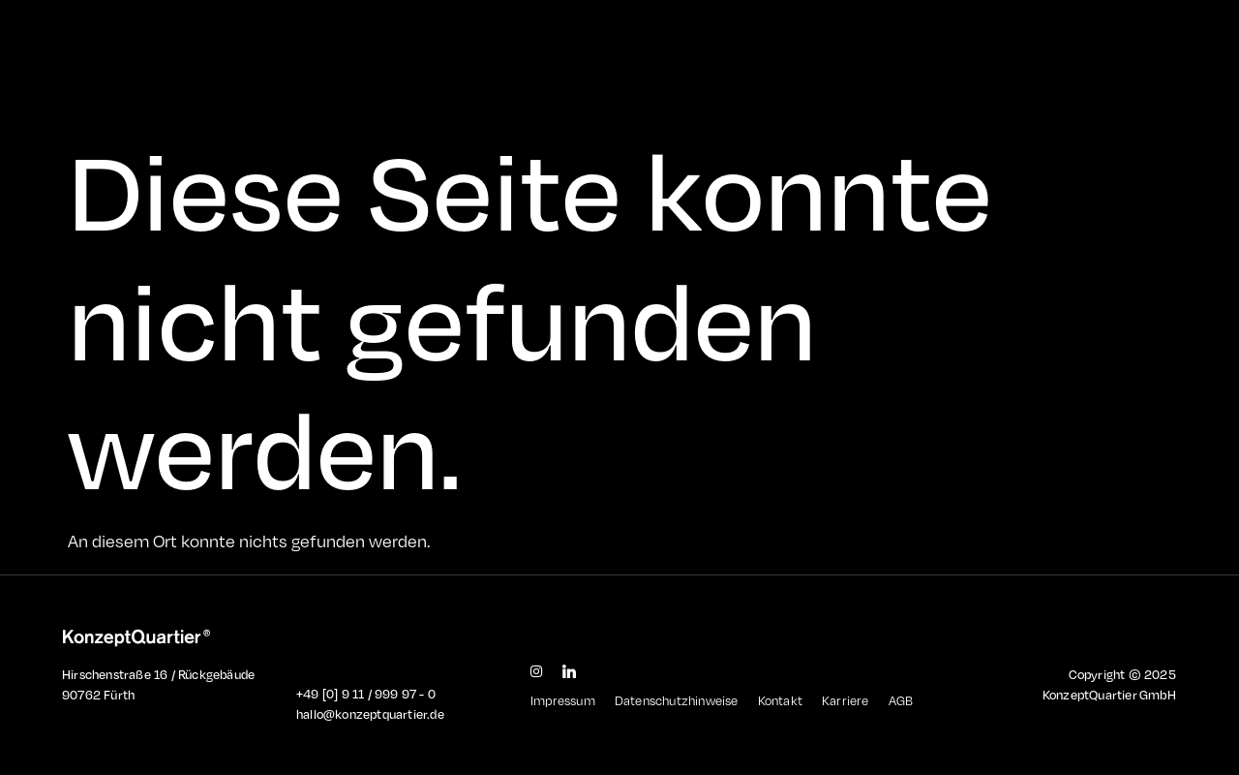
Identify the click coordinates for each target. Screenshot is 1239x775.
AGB (901, 700)
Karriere (845, 700)
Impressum (562, 700)
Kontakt (780, 700)
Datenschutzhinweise (677, 700)
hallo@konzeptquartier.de (370, 714)
